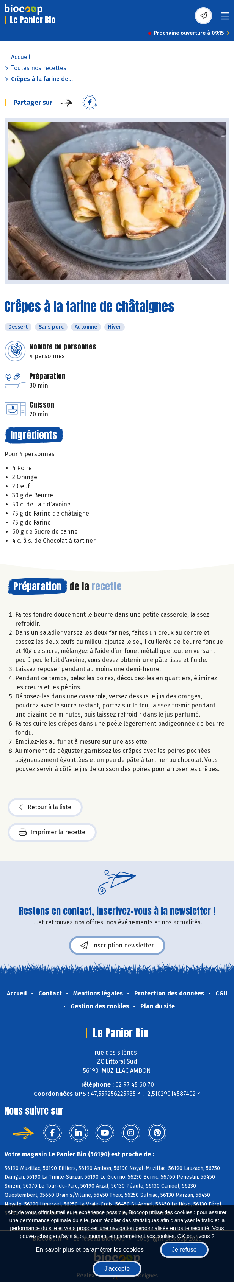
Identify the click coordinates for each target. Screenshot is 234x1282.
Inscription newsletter (117, 945)
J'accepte (117, 1268)
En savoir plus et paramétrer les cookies (90, 1249)
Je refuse (184, 1249)
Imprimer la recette (52, 832)
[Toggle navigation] (225, 18)
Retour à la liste (45, 807)
